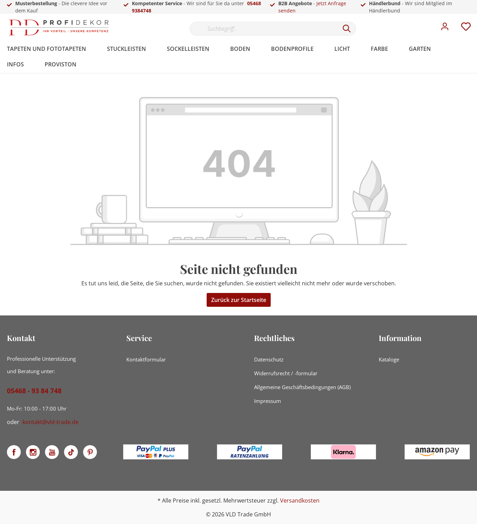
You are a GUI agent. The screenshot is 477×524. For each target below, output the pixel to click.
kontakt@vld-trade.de (50, 422)
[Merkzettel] (466, 28)
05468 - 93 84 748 (34, 390)
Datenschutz (269, 359)
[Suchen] (347, 29)
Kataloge (389, 359)
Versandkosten (300, 500)
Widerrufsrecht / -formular (285, 373)
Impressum (267, 400)
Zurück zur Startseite (238, 300)
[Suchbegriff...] (264, 29)
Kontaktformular (146, 359)
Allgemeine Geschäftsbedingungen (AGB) (302, 387)
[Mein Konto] (444, 28)
